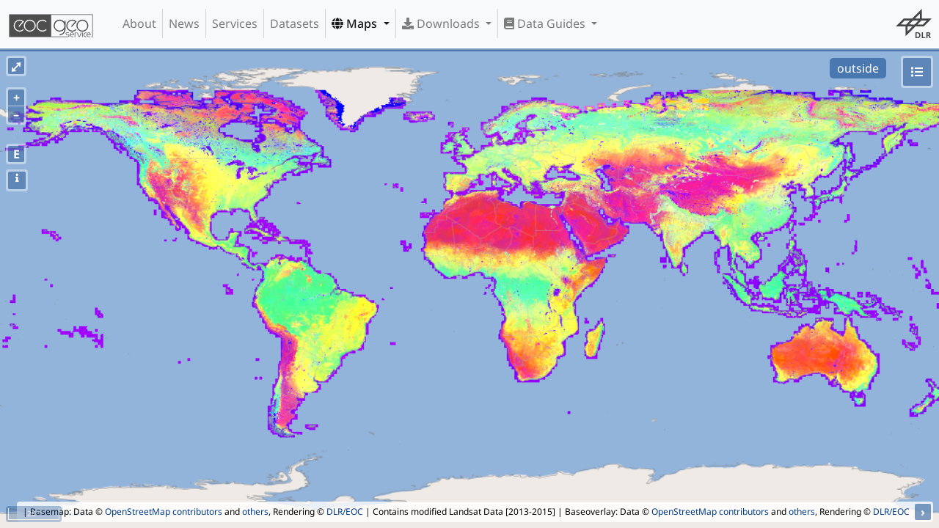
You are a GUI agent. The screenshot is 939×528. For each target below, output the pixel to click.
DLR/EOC (344, 511)
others (255, 511)
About (139, 23)
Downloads (442, 23)
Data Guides (546, 23)
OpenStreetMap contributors (163, 511)
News (184, 23)
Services (234, 23)
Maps (356, 23)
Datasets (294, 23)
